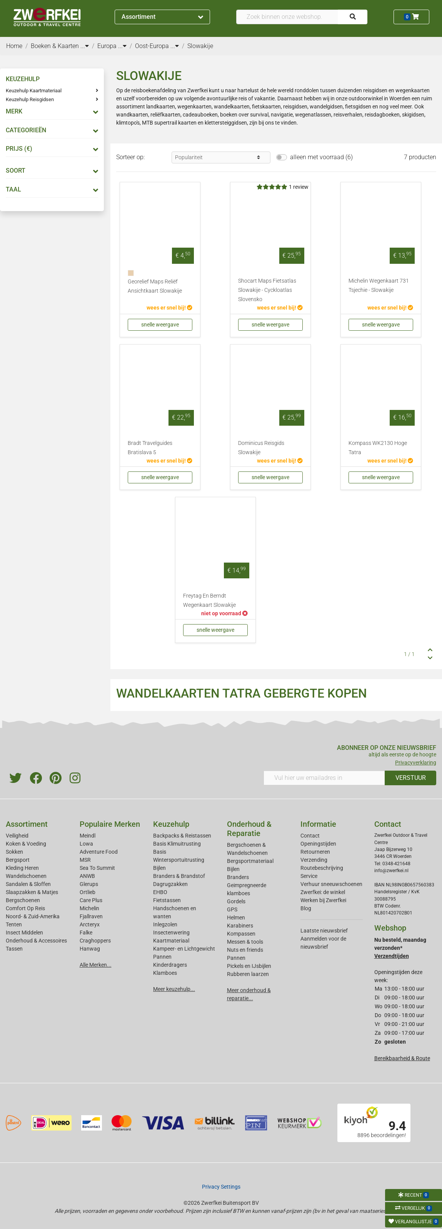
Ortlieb (87, 892)
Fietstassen (167, 900)
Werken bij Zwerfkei (323, 900)
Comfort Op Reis (25, 908)
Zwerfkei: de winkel (322, 892)
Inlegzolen (165, 924)
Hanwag (90, 949)
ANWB (87, 876)
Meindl (87, 836)
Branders (238, 877)
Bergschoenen (23, 900)
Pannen (236, 958)
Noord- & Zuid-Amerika (33, 916)
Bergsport (18, 860)
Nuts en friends (245, 950)
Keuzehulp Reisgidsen (30, 99)
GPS (232, 909)
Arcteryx (90, 924)
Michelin (89, 908)
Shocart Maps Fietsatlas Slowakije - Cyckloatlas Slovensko (267, 290)
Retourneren (315, 852)
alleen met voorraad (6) (321, 157)
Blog (305, 908)
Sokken (14, 852)
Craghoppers (95, 941)
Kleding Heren (22, 868)
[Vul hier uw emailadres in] (324, 778)
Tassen (14, 949)
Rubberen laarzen (248, 974)
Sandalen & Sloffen (28, 884)
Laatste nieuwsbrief (324, 931)
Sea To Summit (97, 868)
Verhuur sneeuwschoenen (331, 884)
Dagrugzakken (170, 884)
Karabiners (240, 926)
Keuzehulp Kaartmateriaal (34, 90)
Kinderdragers (170, 965)
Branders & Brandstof (179, 876)
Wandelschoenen (26, 876)
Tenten (14, 924)
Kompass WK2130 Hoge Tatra (378, 448)
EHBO (160, 892)
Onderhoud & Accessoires (36, 941)
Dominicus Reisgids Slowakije (261, 448)
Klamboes (165, 973)
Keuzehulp (171, 824)
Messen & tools (245, 942)
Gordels (236, 901)
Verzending (313, 860)
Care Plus (91, 900)
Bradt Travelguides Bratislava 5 (150, 448)
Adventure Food (99, 852)
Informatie (318, 824)
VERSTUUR (410, 777)
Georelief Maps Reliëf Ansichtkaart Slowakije (155, 286)
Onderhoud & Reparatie (249, 828)
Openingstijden (318, 844)
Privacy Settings (221, 1187)
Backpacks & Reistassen (182, 836)
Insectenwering (171, 932)
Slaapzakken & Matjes (32, 892)
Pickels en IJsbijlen (249, 966)
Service (308, 876)
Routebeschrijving (321, 868)
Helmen (236, 917)
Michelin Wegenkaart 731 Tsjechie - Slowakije (379, 285)
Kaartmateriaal (171, 941)
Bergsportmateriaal (250, 861)
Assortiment (162, 17)
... (84, 46)
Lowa (86, 844)
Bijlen (159, 868)
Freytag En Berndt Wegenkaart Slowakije (209, 600)
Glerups (89, 884)
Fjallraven (91, 916)
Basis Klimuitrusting (177, 844)
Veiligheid (17, 836)
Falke (86, 932)
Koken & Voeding (26, 844)
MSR (85, 860)
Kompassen (241, 934)
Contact (310, 836)
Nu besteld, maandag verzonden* (400, 948)
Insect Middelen (24, 932)
